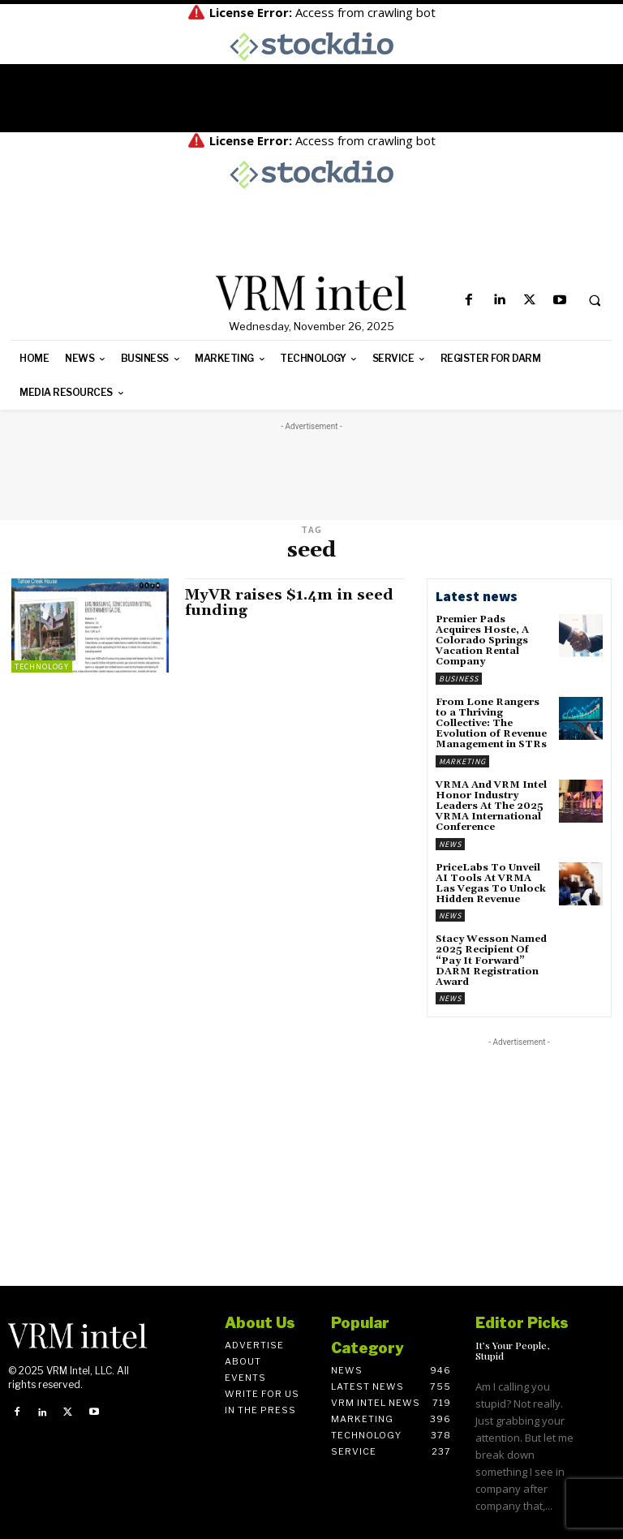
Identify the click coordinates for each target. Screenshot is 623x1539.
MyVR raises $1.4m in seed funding (289, 603)
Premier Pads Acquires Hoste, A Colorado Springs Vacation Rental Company (482, 640)
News (450, 844)
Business (459, 678)
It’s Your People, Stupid (512, 1350)
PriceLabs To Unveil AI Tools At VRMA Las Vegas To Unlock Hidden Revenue (491, 884)
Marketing (462, 761)
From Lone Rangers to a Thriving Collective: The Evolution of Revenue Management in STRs (491, 723)
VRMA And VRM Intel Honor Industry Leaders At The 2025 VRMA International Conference (491, 806)
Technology (42, 666)
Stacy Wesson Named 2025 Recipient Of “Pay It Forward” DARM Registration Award (491, 960)
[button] (594, 301)
